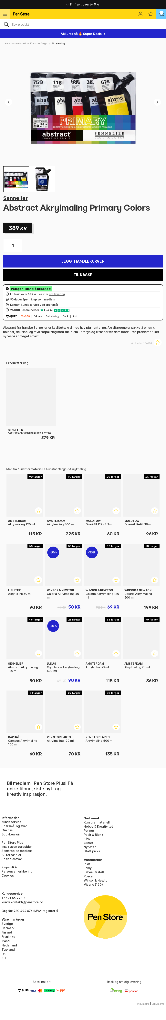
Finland (7, 932)
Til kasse (83, 275)
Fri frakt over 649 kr (83, 4)
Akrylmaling (58, 43)
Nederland (9, 945)
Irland (6, 941)
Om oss (7, 830)
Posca (88, 876)
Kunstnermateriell (15, 43)
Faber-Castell (94, 872)
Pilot (87, 864)
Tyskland (8, 950)
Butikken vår (11, 834)
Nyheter (90, 847)
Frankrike (8, 937)
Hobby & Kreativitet (98, 826)
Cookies (8, 875)
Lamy (88, 868)
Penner (89, 831)
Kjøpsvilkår (9, 867)
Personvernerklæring (17, 871)
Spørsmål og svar (14, 826)
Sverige (7, 924)
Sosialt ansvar (12, 859)
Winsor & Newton (96, 880)
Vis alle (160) (93, 884)
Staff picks (92, 851)
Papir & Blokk (93, 835)
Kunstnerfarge (38, 43)
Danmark (8, 928)
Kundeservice (11, 822)
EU (4, 958)
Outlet (88, 843)
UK (4, 954)
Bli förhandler (11, 855)
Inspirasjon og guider (17, 847)
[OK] (83, 24)
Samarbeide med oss (17, 851)
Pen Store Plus (12, 842)
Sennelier (15, 198)
